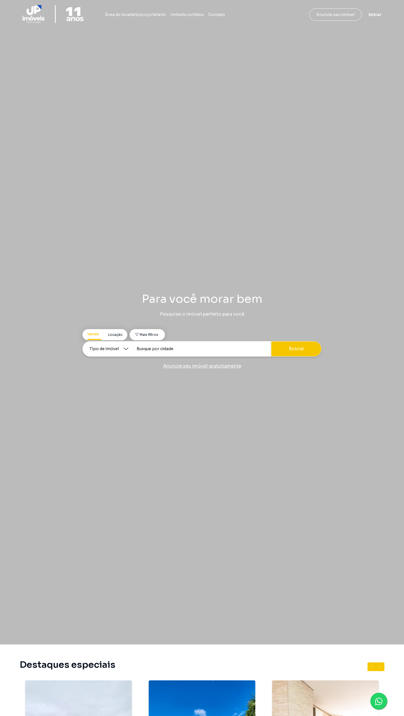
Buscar (296, 349)
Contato (216, 14)
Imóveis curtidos (187, 14)
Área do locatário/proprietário (135, 14)
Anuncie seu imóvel (335, 14)
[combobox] (202, 349)
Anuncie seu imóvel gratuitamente (202, 366)
